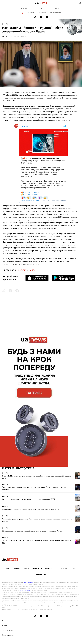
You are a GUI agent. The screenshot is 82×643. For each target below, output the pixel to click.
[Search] (80, 3)
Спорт (74, 568)
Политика (37, 568)
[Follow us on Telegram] (47, 17)
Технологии (61, 568)
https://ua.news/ (29, 582)
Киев (26, 568)
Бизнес (48, 568)
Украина (16, 568)
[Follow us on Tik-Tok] (35, 17)
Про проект (5, 621)
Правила (4, 626)
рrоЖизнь (41, 574)
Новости (5, 24)
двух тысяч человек (31, 264)
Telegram (21, 270)
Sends (32, 270)
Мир (11, 24)
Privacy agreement (8, 630)
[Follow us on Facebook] (41, 17)
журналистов (18, 106)
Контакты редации (8, 635)
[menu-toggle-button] (2, 3)
